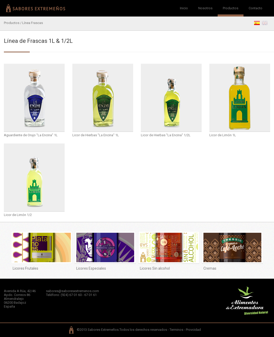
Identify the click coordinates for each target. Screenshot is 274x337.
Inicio (184, 8)
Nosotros (205, 8)
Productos (230, 8)
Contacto (255, 8)
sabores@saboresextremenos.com (72, 291)
